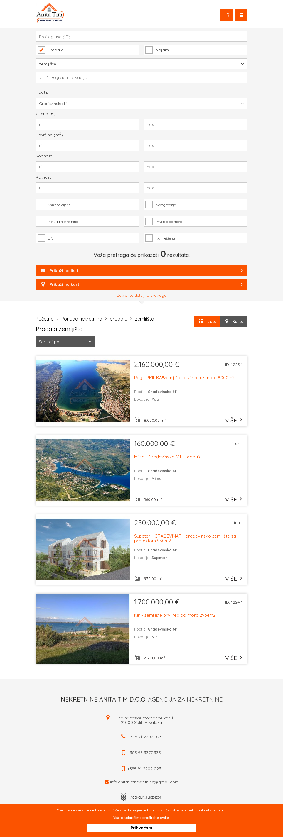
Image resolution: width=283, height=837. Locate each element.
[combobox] (141, 77)
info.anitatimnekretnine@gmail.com (144, 782)
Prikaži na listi (142, 270)
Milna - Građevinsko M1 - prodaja (168, 457)
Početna (45, 319)
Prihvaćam (141, 828)
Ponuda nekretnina (81, 319)
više (231, 420)
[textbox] (144, 77)
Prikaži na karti (141, 284)
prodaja (118, 319)
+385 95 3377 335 (144, 752)
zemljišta (144, 319)
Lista (207, 321)
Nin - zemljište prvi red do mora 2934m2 (174, 615)
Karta (234, 321)
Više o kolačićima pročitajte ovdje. (141, 818)
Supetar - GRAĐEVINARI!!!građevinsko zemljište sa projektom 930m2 (185, 538)
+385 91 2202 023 (145, 736)
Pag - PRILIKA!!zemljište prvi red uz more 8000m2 (184, 377)
